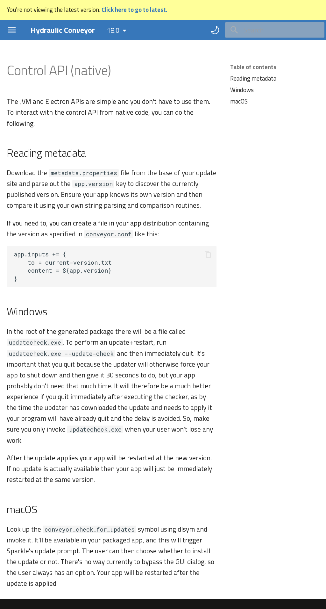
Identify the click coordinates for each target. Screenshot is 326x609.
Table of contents (253, 67)
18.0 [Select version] (113, 30)
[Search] (274, 30)
